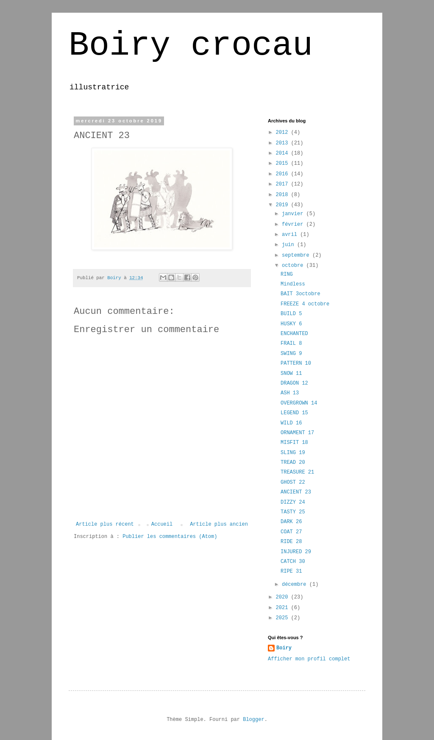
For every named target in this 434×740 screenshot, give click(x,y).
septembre (297, 255)
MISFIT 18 (294, 443)
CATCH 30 (293, 562)
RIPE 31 (291, 571)
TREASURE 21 (297, 472)
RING (287, 274)
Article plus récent (105, 524)
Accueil (161, 524)
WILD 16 (291, 423)
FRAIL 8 (291, 343)
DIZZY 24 (293, 502)
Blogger (253, 720)
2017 (283, 184)
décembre (295, 585)
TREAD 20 (293, 463)
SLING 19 (293, 453)
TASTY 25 (293, 512)
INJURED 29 (296, 552)
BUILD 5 (291, 314)
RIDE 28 (291, 542)
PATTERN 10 (296, 363)
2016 (283, 174)
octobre (294, 266)
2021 (283, 608)
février (294, 224)
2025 (283, 618)
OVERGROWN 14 (299, 403)
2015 (283, 163)
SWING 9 (291, 354)
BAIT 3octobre (300, 294)
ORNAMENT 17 (297, 433)
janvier (294, 214)
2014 (283, 153)
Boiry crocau (191, 45)
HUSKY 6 (291, 324)
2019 (283, 205)
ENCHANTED (294, 334)
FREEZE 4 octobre (305, 304)
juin (289, 245)
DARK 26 (291, 522)
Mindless (293, 284)
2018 (283, 195)
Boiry (284, 648)
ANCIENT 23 (296, 492)
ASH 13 (290, 393)
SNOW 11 (291, 374)
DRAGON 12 (294, 383)
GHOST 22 (293, 482)
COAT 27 (291, 532)
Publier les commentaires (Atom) (169, 537)
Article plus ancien (219, 524)
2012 (283, 133)
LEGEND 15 (294, 413)
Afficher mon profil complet (309, 659)
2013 (283, 143)
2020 (283, 597)
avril (291, 235)
